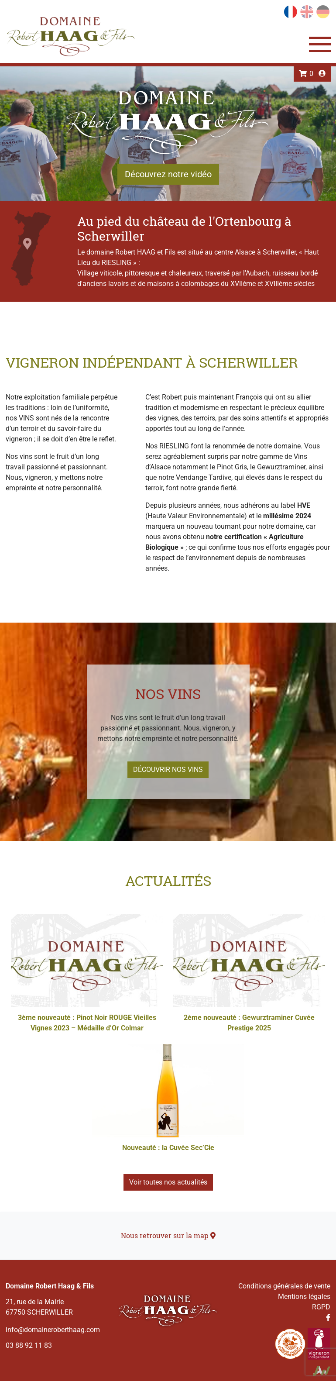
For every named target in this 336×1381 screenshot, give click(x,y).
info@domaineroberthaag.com (53, 1330)
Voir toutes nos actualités (168, 1182)
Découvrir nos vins (168, 769)
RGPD (321, 1307)
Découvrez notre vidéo (168, 174)
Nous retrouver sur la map (168, 1235)
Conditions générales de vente (284, 1286)
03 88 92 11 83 (29, 1345)
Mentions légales (304, 1296)
